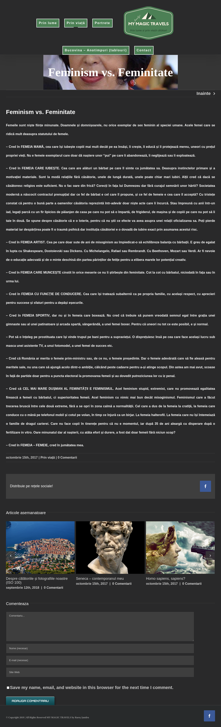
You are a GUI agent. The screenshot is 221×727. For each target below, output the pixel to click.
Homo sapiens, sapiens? (165, 579)
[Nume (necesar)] (100, 648)
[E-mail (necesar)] (100, 660)
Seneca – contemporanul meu (100, 579)
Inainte (204, 93)
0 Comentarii (67, 457)
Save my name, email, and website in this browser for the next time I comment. (91, 687)
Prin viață (48, 457)
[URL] (100, 672)
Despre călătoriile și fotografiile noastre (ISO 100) (37, 581)
